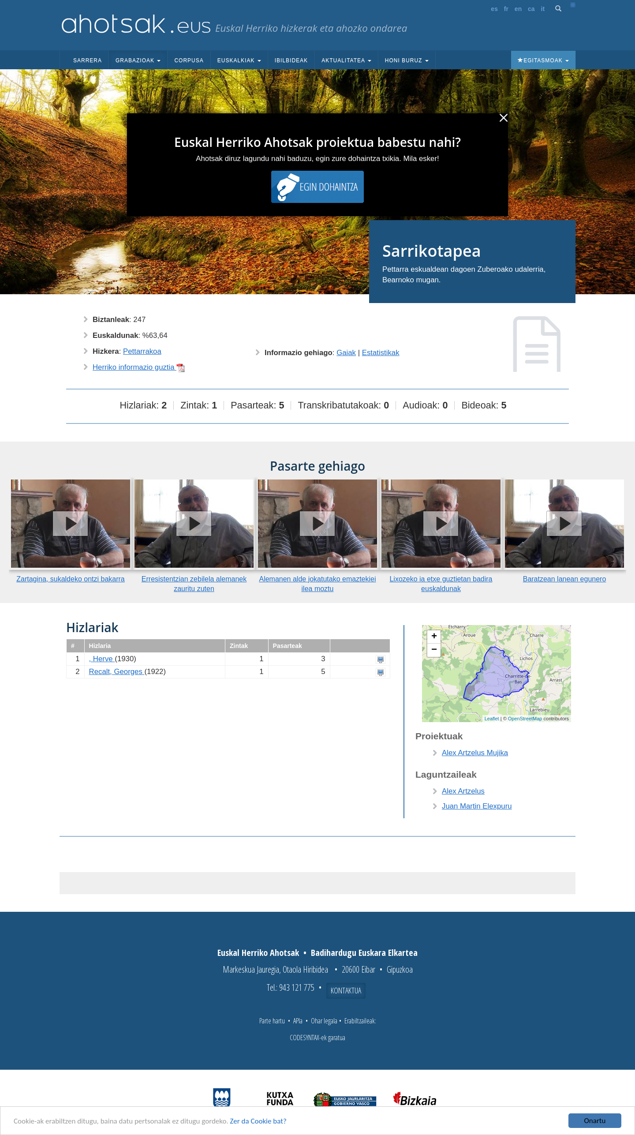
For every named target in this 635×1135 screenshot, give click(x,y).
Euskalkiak (239, 60)
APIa (298, 1021)
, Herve (102, 659)
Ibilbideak (291, 60)
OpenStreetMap (525, 718)
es (494, 8)
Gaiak (346, 352)
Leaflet (492, 718)
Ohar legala (324, 1021)
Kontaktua (346, 990)
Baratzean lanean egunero (564, 579)
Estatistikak (381, 352)
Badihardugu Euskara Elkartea (364, 953)
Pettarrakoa (142, 351)
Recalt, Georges (117, 671)
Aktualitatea (346, 60)
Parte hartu (272, 1021)
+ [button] (434, 637)
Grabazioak (138, 60)
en (518, 8)
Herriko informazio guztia (139, 367)
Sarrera (87, 60)
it (543, 8)
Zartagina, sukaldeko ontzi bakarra (70, 579)
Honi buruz (407, 60)
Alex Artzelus (463, 791)
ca (531, 8)
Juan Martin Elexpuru (477, 806)
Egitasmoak (543, 60)
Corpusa (188, 60)
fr (506, 8)
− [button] (434, 650)
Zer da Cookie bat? (258, 1121)
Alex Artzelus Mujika (475, 753)
